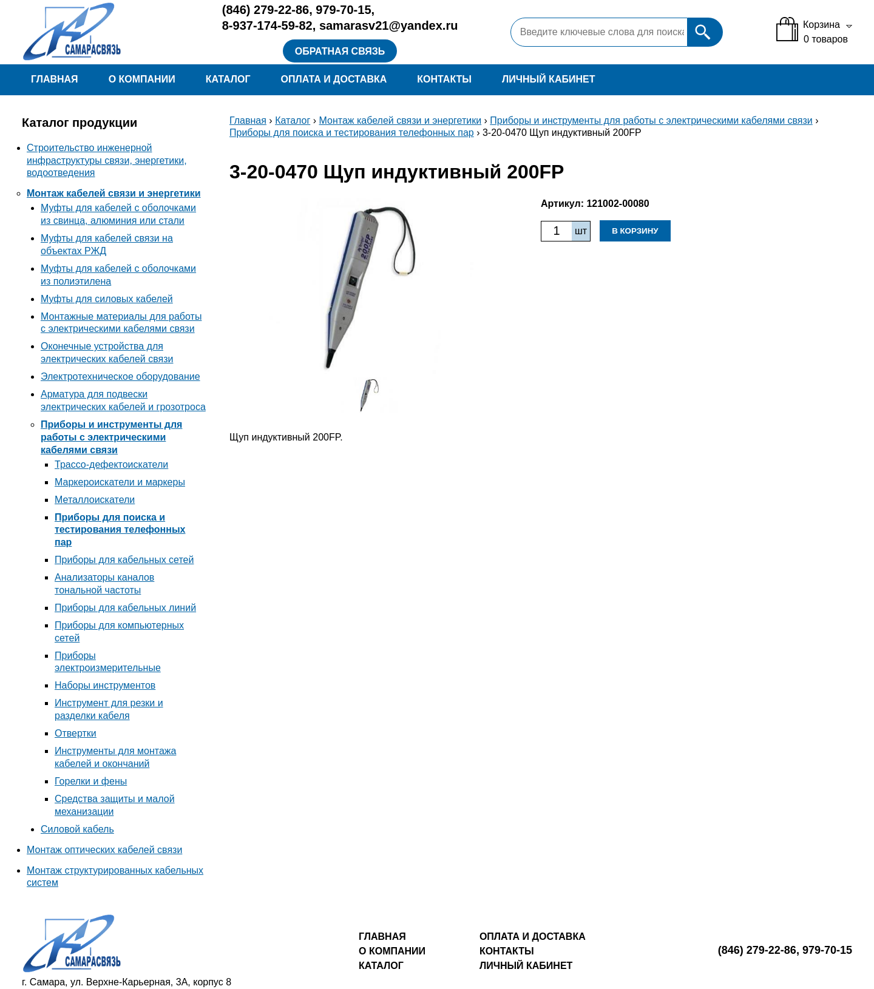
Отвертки (76, 733)
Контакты (444, 79)
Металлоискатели (95, 500)
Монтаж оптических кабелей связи (104, 850)
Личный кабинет (548, 79)
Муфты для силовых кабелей (107, 299)
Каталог (228, 79)
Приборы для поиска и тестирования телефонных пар (120, 530)
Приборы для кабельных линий (125, 608)
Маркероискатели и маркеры (120, 482)
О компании (142, 79)
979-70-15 (343, 9)
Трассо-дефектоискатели (111, 464)
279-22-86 (265, 9)
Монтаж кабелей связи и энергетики (114, 193)
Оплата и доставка (333, 79)
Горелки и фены (91, 781)
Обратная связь (340, 51)
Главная (54, 79)
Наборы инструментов (105, 685)
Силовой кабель (77, 829)
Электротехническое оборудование (120, 376)
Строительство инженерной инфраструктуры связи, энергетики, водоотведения (107, 160)
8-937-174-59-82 (267, 25)
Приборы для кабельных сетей (124, 560)
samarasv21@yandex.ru (388, 25)
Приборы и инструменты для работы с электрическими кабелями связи (111, 437)
